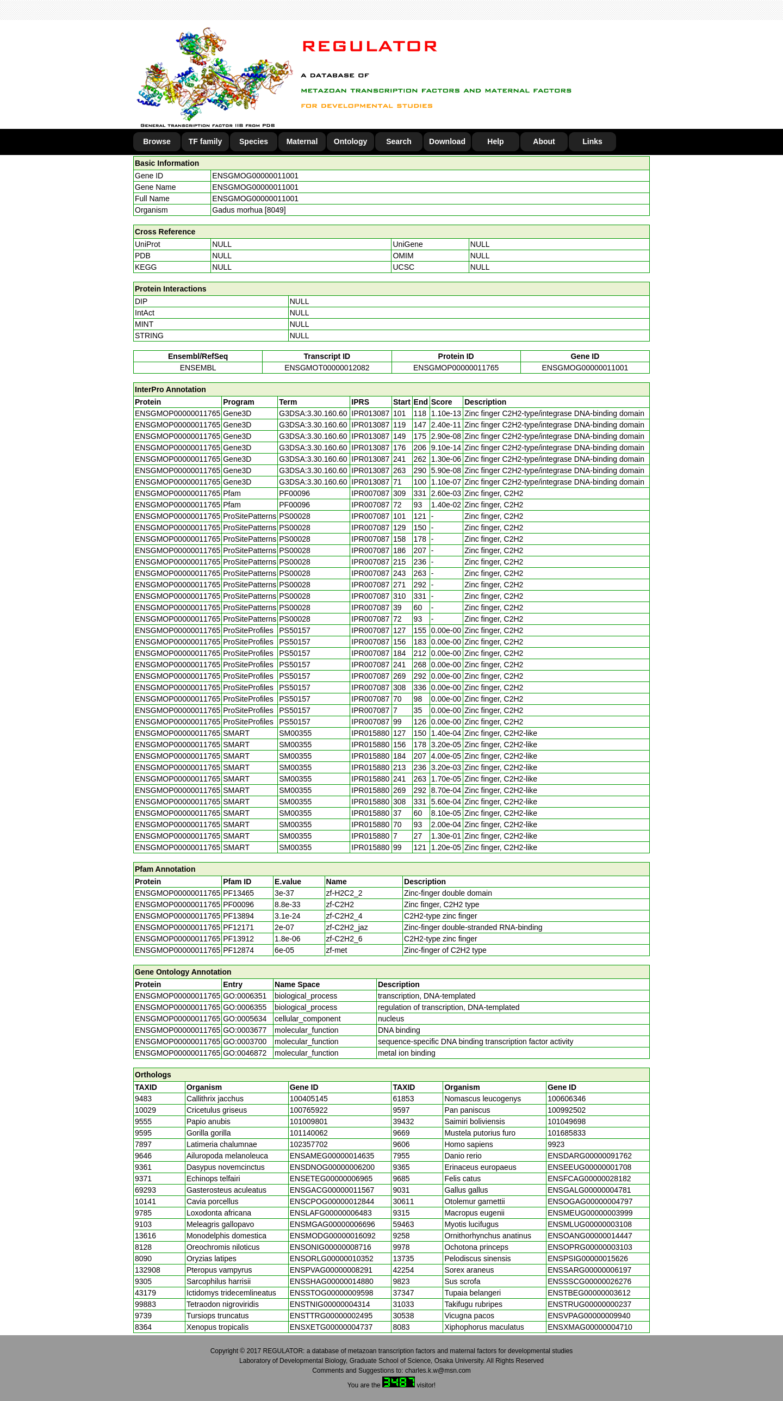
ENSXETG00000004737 (331, 1327)
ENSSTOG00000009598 (332, 1292)
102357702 (309, 1144)
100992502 (567, 1110)
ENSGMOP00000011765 (456, 367)
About (544, 141)
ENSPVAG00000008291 (331, 1270)
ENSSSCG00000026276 (589, 1281)
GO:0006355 (244, 1007)
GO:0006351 (244, 995)
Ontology (350, 141)
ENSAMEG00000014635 (332, 1155)
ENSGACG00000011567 (332, 1190)
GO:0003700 (244, 1041)
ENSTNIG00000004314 (330, 1304)
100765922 (309, 1110)
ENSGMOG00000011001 (255, 175)
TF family (205, 141)
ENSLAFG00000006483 (331, 1212)
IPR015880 (370, 733)
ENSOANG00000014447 (590, 1235)
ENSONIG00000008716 (330, 1247)
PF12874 (238, 950)
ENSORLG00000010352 (332, 1258)
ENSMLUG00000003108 (590, 1224)
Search (399, 141)
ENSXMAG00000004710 (590, 1327)
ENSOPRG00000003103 (590, 1247)
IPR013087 (370, 413)
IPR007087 (370, 493)
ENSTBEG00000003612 (589, 1292)
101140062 (309, 1133)
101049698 (567, 1121)
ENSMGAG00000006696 (332, 1224)
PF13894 (238, 916)
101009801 (309, 1121)
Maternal (302, 141)
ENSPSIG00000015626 (588, 1258)
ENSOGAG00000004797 (590, 1201)
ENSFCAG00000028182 (589, 1178)
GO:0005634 (244, 1018)
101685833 (567, 1133)
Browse (157, 141)
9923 (556, 1144)
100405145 (309, 1098)
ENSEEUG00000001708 (589, 1167)
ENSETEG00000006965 (331, 1178)
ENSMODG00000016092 (333, 1235)
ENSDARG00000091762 (590, 1155)
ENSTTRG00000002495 (331, 1315)
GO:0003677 (244, 1030)
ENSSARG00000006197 (589, 1270)
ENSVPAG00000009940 (589, 1315)
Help (495, 141)
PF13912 (238, 938)
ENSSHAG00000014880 (332, 1281)
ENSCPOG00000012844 (332, 1201)
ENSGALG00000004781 (589, 1190)
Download (447, 141)
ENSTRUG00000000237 (589, 1304)
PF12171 (238, 927)
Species (253, 141)
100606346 (567, 1098)
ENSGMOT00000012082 (326, 367)
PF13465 (238, 893)
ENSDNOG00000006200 (332, 1167)
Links (592, 141)
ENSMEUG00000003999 (590, 1212)
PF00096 (238, 904)
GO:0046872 (244, 1053)
